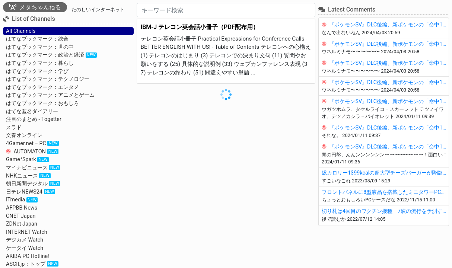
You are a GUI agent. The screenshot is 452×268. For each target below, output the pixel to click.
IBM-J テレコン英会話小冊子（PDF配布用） (200, 27)
